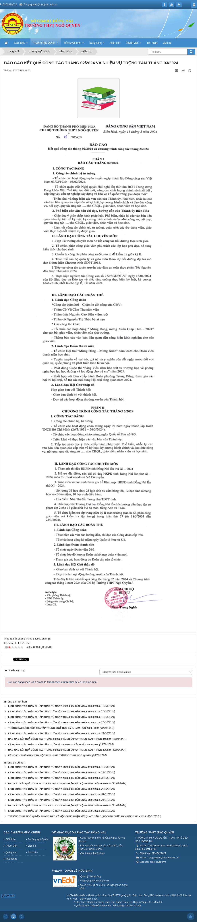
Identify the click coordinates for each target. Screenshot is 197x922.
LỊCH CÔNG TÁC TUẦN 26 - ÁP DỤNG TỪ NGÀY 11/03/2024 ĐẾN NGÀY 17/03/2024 (54, 767)
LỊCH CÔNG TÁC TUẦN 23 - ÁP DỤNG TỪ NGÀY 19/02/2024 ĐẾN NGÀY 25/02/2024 (54, 789)
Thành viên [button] (133, 43)
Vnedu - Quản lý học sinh (72, 870)
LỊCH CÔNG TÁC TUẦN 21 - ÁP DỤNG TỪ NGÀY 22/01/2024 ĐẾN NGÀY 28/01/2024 (54, 800)
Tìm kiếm (33, 852)
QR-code (8, 895)
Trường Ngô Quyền (36, 839)
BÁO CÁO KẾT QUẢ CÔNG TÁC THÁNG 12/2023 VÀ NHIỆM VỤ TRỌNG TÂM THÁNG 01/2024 (59, 805)
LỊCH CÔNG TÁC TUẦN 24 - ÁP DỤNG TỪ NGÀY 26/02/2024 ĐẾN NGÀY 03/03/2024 (54, 778)
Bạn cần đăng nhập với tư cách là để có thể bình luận (52, 682)
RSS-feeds (11, 858)
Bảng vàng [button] (96, 43)
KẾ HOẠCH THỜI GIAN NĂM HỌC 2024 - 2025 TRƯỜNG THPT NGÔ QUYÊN (50, 755)
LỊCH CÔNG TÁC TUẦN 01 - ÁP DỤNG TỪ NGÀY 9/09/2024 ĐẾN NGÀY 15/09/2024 (53, 744)
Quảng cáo (11, 852)
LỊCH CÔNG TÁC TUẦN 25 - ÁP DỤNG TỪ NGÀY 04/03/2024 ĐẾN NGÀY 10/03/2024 (54, 772)
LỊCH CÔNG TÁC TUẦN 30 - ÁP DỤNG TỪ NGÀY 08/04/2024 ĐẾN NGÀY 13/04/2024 (54, 722)
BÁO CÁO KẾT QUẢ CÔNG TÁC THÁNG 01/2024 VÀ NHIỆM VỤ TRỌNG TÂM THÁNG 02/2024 (59, 783)
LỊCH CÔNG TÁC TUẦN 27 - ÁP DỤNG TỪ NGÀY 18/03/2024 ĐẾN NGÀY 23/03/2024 (54, 706)
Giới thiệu (10, 839)
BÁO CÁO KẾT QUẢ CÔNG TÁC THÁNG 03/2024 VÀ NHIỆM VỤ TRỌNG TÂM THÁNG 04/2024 (59, 739)
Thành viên (11, 845)
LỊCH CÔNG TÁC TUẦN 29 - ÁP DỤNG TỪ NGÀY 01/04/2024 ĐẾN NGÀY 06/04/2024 (54, 717)
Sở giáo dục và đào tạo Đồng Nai (79, 832)
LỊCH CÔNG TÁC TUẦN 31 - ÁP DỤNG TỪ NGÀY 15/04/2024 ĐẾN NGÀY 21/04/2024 (54, 733)
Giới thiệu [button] (21, 43)
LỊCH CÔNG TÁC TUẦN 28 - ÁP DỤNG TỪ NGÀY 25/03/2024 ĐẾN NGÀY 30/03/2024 (54, 711)
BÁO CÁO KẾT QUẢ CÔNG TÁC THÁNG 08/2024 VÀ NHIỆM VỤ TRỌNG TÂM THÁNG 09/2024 (59, 750)
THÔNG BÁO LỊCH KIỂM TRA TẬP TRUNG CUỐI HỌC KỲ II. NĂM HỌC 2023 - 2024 (53, 728)
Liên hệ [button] (167, 42)
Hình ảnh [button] (115, 42)
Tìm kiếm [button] (152, 42)
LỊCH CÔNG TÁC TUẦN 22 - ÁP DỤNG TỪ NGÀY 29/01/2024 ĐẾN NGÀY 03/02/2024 (54, 794)
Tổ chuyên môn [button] (74, 43)
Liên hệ (32, 845)
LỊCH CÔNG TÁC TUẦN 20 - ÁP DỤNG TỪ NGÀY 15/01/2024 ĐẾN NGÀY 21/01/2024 (54, 811)
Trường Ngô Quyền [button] (45, 43)
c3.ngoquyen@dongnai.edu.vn (40, 4)
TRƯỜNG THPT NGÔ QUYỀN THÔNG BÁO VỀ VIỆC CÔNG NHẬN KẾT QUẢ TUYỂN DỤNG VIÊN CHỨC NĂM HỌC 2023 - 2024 (77, 816)
